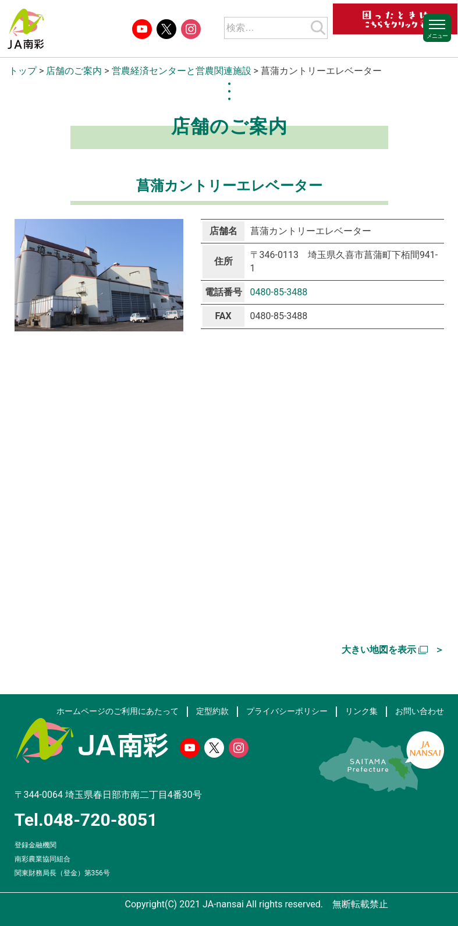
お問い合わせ (419, 711)
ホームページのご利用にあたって (117, 711)
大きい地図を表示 (379, 649)
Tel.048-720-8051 (86, 820)
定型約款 (212, 711)
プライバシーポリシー (287, 711)
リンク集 (361, 711)
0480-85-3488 (279, 292)
